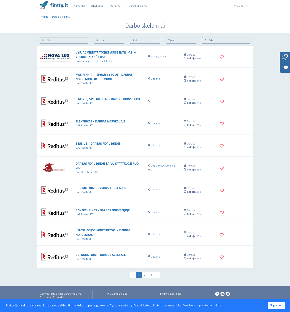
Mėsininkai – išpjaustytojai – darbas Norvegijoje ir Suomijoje (104, 77)
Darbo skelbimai (73, 294)
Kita (150, 169)
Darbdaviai (45, 297)
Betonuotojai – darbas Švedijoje (101, 254)
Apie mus (164, 294)
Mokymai (45, 294)
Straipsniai (57, 294)
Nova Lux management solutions (94, 61)
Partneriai (58, 297)
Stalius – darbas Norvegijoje (98, 143)
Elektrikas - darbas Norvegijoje (100, 121)
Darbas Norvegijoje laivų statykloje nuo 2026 (107, 165)
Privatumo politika (117, 294)
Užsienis (155, 79)
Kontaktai (175, 294)
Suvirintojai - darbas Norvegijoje (101, 188)
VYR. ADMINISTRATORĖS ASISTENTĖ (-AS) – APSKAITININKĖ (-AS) (106, 54)
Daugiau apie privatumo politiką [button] (202, 305)
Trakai (162, 56)
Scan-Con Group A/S (87, 172)
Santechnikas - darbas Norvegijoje (103, 210)
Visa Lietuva (157, 166)
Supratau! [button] (276, 305)
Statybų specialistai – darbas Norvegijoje (108, 99)
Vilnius (154, 56)
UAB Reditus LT (84, 83)
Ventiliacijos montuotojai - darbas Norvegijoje (103, 232)
